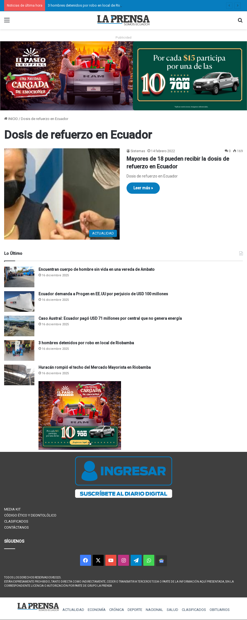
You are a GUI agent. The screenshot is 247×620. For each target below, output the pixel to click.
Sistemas (138, 151)
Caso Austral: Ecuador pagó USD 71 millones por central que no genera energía (110, 318)
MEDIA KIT (12, 509)
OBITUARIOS (220, 610)
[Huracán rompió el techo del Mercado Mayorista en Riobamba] (19, 375)
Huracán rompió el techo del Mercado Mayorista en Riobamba (95, 367)
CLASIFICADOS (16, 521)
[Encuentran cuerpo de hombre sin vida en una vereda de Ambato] (19, 277)
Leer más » (143, 188)
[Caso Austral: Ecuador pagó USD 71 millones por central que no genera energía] (19, 326)
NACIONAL (154, 610)
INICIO (11, 119)
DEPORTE (135, 610)
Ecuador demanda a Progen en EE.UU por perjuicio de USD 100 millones (103, 294)
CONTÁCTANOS (16, 527)
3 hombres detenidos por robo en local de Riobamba (90, 5)
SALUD (172, 610)
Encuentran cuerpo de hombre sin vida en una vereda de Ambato (97, 269)
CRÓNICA (116, 610)
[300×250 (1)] (80, 449)
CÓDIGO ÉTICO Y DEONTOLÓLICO (30, 515)
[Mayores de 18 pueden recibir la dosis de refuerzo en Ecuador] (62, 193)
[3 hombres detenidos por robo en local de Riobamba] (19, 350)
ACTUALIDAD (73, 610)
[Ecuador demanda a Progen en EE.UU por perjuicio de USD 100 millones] (19, 301)
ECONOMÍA (97, 610)
